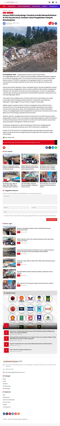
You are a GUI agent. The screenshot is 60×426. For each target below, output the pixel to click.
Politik (4, 384)
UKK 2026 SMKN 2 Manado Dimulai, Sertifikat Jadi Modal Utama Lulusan (29, 185)
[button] (49, 2)
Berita (4, 12)
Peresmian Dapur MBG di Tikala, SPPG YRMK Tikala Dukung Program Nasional (10, 185)
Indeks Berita (6, 400)
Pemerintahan (7, 389)
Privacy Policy (6, 405)
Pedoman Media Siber (9, 402)
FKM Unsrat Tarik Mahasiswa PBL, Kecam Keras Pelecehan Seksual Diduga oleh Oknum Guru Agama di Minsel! (32, 334)
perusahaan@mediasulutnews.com (15, 375)
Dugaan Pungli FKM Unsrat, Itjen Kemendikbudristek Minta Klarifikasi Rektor (31, 346)
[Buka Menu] (53, 2)
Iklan (4, 398)
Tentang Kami (7, 410)
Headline (5, 386)
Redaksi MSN (9, 23)
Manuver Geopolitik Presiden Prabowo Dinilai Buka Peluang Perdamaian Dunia (11, 167)
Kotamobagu (10, 12)
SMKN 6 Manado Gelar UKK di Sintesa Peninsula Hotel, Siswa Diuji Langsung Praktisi (29, 167)
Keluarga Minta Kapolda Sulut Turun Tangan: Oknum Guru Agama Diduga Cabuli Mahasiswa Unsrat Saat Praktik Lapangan (33, 340)
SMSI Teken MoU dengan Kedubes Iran (21, 352)
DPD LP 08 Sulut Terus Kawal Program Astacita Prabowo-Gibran (48, 185)
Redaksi (5, 407)
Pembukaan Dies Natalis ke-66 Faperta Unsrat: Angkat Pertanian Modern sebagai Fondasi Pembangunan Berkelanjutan (48, 167)
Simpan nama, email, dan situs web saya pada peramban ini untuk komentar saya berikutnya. (30, 215)
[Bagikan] (56, 23)
